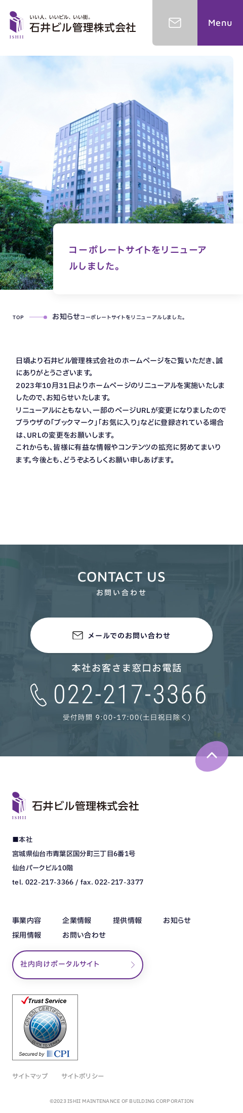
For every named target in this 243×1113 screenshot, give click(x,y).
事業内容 (26, 921)
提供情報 (127, 921)
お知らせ (177, 921)
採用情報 (26, 935)
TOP (18, 317)
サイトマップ (30, 1077)
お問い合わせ (84, 935)
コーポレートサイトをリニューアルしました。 (132, 317)
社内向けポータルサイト (60, 964)
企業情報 (76, 921)
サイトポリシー (82, 1077)
